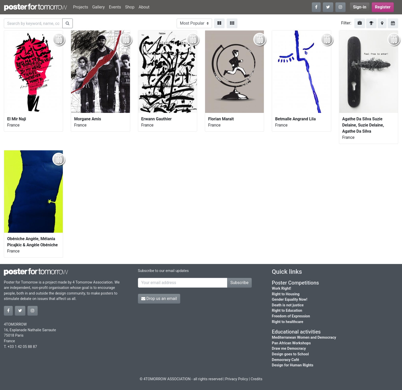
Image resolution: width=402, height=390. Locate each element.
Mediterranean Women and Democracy (304, 337)
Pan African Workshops (291, 343)
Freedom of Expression (291, 316)
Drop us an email (159, 298)
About (143, 7)
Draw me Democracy (289, 348)
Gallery (98, 7)
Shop (129, 7)
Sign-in (359, 7)
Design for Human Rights (292, 365)
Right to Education (287, 310)
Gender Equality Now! (289, 299)
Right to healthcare (287, 322)
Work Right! (281, 288)
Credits (257, 379)
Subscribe (239, 282)
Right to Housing (285, 294)
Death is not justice (288, 305)
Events (115, 7)
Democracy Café (285, 360)
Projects (80, 7)
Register (382, 7)
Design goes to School (290, 354)
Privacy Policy (236, 379)
